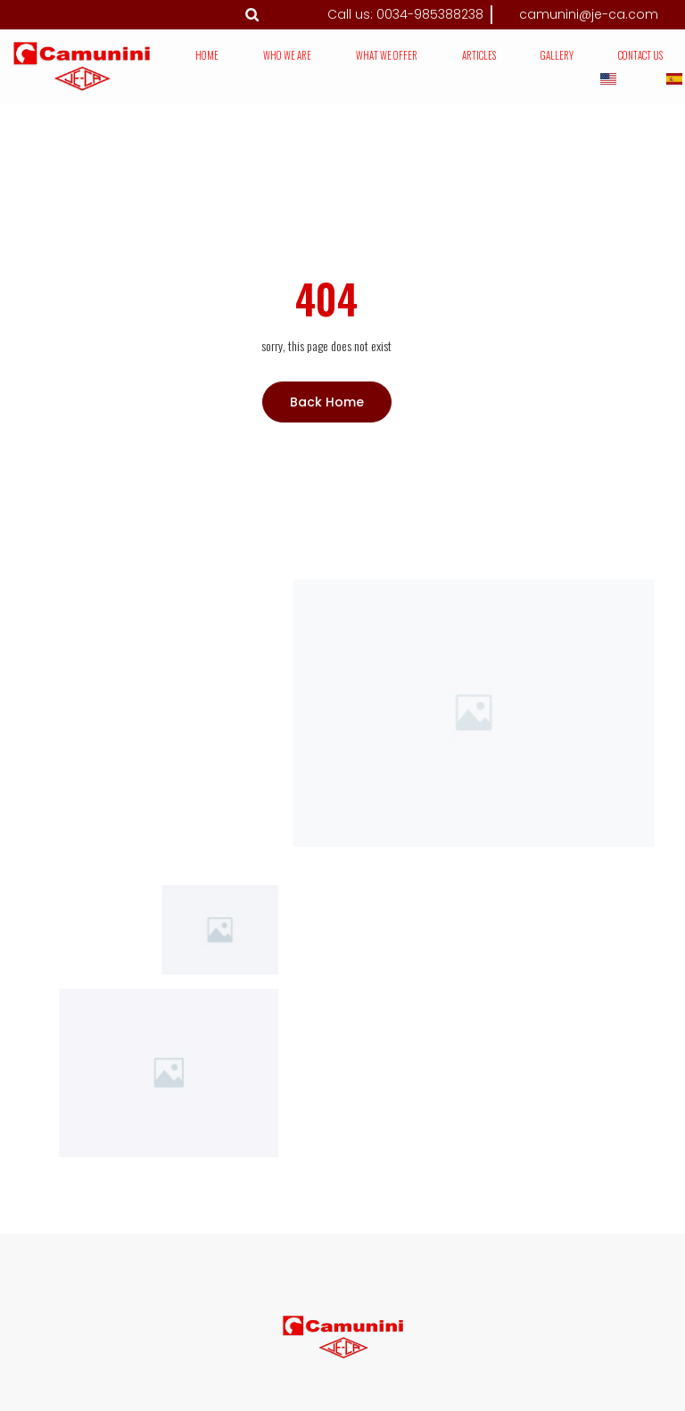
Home (207, 55)
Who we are (287, 55)
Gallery (557, 55)
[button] (252, 14)
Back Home (327, 402)
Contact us (640, 55)
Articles (479, 55)
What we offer (386, 55)
